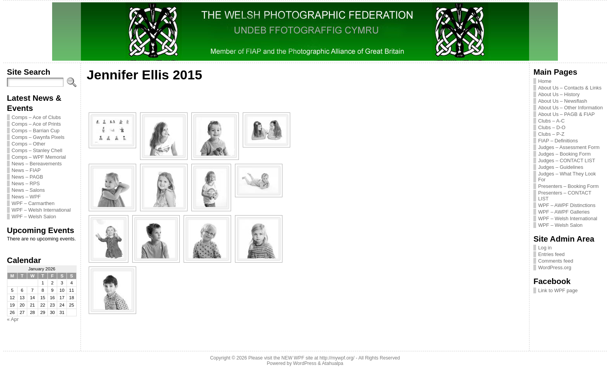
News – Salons (28, 190)
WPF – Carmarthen (33, 203)
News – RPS (26, 183)
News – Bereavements (37, 164)
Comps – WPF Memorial (39, 157)
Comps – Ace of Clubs (36, 117)
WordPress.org (554, 267)
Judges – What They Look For (567, 176)
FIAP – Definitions (558, 141)
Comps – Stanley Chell (37, 150)
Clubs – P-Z (551, 134)
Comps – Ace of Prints (36, 124)
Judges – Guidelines (560, 167)
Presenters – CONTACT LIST (564, 196)
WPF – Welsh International (41, 210)
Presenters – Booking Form (568, 186)
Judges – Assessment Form (568, 147)
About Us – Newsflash (562, 101)
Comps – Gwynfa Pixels (38, 137)
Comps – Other (29, 144)
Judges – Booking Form (564, 154)
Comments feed (555, 261)
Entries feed (551, 254)
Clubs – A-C (551, 121)
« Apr (13, 319)
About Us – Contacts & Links (569, 88)
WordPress (304, 363)
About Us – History (559, 94)
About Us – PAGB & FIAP (566, 114)
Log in (545, 248)
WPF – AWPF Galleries (564, 212)
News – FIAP (26, 170)
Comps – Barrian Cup (36, 130)
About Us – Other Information (570, 107)
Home (544, 81)
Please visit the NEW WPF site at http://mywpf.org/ (301, 358)
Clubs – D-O (551, 127)
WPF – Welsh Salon (34, 216)
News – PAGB (27, 177)
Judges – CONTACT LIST (566, 160)
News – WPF (26, 197)
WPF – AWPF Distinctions (566, 205)
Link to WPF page (558, 290)
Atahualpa (332, 363)
